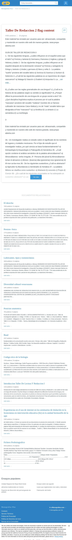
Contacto (4, 511)
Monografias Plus (7, 8)
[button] (64, 31)
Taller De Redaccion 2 (22, 8)
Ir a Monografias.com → (57, 507)
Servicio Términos (7, 514)
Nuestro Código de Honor (9, 524)
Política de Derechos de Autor (11, 519)
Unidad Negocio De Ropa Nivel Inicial (13, 484)
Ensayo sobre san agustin (45, 484)
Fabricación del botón (44, 490)
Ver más (36, 177)
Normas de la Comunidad (9, 521)
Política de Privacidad (8, 516)
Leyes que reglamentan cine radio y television (52, 487)
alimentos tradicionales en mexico (12, 487)
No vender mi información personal (12, 527)
